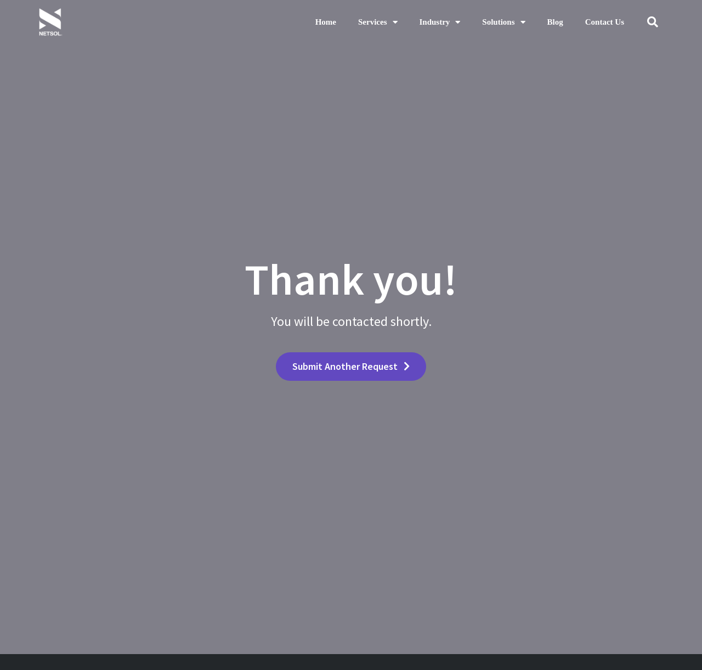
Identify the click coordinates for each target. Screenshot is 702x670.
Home (325, 22)
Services (377, 22)
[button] (653, 22)
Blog (555, 22)
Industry (440, 22)
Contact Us (604, 22)
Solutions (503, 22)
